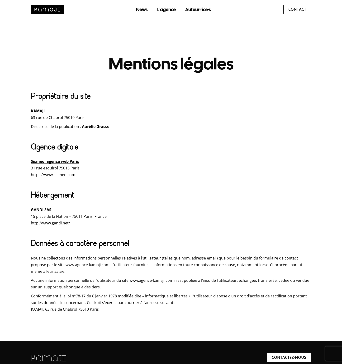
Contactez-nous (289, 357)
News (142, 9)
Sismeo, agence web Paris (55, 161)
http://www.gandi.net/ (50, 223)
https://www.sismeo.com (53, 174)
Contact (297, 9)
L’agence (166, 9)
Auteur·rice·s (198, 9)
